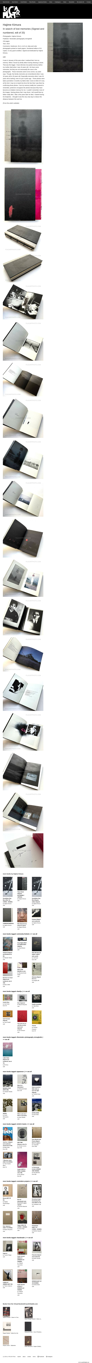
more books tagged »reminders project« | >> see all (20, 1181)
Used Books (24, 2)
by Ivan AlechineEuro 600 (36, 1171)
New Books (15, 2)
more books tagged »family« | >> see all (16, 991)
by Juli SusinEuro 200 (36, 956)
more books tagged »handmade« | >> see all (18, 1237)
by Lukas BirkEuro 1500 (36, 1143)
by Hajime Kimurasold (7, 902)
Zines (50, 2)
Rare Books (32, 2)
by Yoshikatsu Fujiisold (36, 1203)
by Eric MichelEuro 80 (21, 1173)
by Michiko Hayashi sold (37, 1229)
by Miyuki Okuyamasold (22, 1004)
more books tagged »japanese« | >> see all (17, 1071)
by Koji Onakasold (35, 1114)
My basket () (80, 2)
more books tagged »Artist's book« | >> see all (18, 1124)
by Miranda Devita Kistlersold (21, 973)
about (24, 1356)
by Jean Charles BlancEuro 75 (7, 1164)
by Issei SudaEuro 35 (6, 1004)
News (64, 2)
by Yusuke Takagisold (7, 1255)
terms (34, 1356)
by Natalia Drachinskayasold (7, 1202)
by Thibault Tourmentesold (21, 1261)
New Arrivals (6, 2)
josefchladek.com (85, 1362)
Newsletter (71, 2)
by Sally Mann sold (36, 1006)
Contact (89, 2)
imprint (19, 1356)
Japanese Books (42, 2)
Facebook (41, 1356)
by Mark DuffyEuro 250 (7, 1146)
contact (29, 1356)
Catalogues (58, 2)
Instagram (49, 1356)
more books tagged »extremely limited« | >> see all (20, 934)
